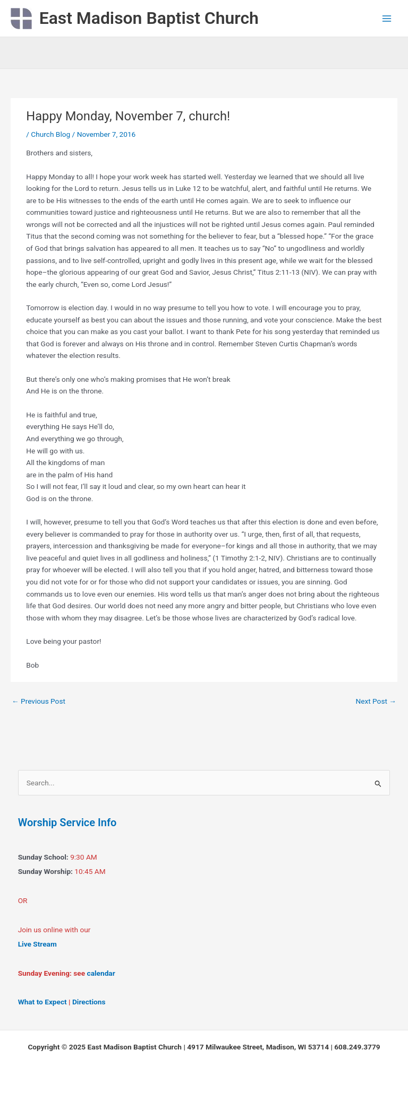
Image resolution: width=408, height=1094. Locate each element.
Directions (89, 1001)
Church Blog (50, 134)
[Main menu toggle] (387, 18)
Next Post (375, 701)
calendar (101, 973)
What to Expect (42, 1001)
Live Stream (37, 944)
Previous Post (38, 701)
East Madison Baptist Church (149, 18)
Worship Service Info (67, 822)
